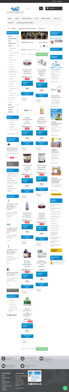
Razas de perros (55, 231)
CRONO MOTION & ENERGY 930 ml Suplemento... (42, 120)
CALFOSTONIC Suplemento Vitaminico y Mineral (41, 72)
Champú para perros (55, 215)
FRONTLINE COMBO (12, 183)
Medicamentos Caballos (12, 89)
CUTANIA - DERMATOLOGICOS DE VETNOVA (56, 127)
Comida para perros (55, 218)
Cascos (11, 62)
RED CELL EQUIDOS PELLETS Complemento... (41, 216)
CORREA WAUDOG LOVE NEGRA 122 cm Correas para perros (12, 149)
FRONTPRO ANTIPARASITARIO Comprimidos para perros (56, 184)
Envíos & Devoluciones (21, 376)
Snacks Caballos (10, 101)
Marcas (10, 117)
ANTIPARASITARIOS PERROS (25, 23)
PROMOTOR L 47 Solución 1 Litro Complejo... (27, 215)
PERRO (17, 18)
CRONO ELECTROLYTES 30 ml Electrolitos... (27, 120)
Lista (47, 46)
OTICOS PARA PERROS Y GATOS (56, 100)
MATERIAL (10, 112)
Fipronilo (14, 176)
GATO (36, 18)
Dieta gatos (53, 224)
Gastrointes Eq (12, 74)
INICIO (10, 18)
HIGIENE (10, 109)
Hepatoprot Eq (12, 76)
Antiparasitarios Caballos (12, 49)
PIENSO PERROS (26, 18)
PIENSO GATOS (45, 18)
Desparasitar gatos (55, 220)
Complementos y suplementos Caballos (12, 55)
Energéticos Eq (12, 71)
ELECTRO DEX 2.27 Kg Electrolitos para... (27, 168)
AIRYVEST (11, 122)
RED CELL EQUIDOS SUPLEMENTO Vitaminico (27, 263)
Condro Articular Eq (10, 66)
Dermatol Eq (12, 69)
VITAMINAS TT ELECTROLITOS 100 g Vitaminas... (42, 263)
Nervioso (11, 79)
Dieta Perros (54, 227)
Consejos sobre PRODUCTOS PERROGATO (54, 237)
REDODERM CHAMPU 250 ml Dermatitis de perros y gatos (13, 274)
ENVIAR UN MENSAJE (57, 41)
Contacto (59, 1)
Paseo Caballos (12, 93)
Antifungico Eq (12, 59)
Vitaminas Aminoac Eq (11, 85)
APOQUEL (11, 127)
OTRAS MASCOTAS (11, 106)
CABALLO (56, 18)
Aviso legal (11, 302)
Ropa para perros (55, 233)
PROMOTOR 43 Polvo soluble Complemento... (42, 167)
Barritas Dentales (11, 188)
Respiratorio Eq (12, 81)
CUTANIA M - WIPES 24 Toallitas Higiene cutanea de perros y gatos (12, 230)
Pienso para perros (55, 229)
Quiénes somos (12, 304)
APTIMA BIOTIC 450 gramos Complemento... (27, 71)
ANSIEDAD (10, 186)
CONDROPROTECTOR (12, 173)
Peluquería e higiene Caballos (12, 96)
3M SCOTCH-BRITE (14, 120)
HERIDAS (9, 191)
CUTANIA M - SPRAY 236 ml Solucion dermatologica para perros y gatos (12, 251)
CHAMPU (9, 178)
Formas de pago (13, 307)
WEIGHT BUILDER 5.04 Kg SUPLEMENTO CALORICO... (27, 312)
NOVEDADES (11, 196)
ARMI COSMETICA (13, 129)
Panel (44, 46)
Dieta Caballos (54, 222)
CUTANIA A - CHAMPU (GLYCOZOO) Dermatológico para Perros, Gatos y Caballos (13, 206)
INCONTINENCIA (11, 180)
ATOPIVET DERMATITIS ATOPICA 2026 (55, 154)
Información (11, 296)
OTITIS (9, 176)
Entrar (54, 1)
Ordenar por (24, 49)
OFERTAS (11, 23)
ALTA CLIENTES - (55, 73)
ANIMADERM (12, 124)
